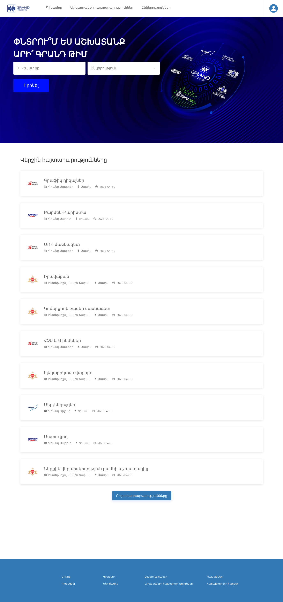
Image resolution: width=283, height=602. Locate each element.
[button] (124, 68)
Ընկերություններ (156, 7)
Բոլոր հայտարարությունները (141, 496)
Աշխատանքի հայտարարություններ (101, 7)
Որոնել (31, 85)
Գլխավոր (54, 7)
